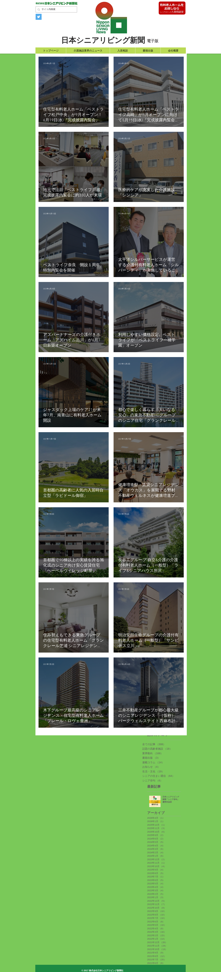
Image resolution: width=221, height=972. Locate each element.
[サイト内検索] (56, 9)
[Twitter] (39, 17)
